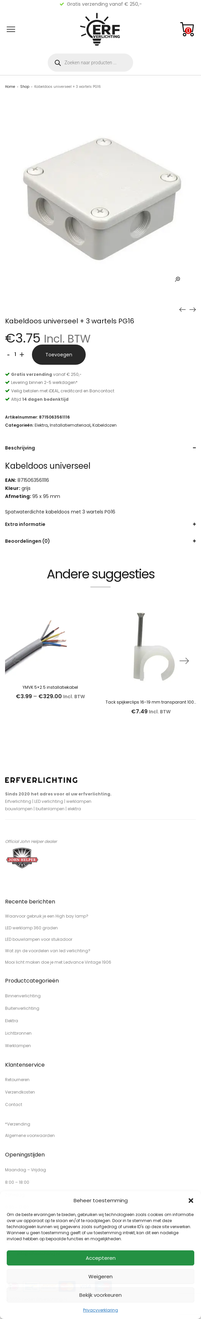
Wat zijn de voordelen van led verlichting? (47, 951)
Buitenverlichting (22, 1008)
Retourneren (17, 1079)
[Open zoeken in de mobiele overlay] (90, 62)
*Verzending (17, 1124)
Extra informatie (25, 524)
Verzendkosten (20, 1092)
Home (10, 86)
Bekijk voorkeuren (100, 1294)
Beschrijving (20, 447)
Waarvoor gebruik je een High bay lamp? (46, 916)
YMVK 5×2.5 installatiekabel (50, 687)
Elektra (41, 425)
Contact (13, 1104)
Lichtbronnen (18, 1033)
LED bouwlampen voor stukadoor (38, 939)
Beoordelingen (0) (27, 541)
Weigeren (100, 1276)
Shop (24, 86)
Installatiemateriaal (70, 425)
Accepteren (101, 1257)
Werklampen (18, 1045)
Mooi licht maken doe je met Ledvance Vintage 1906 (58, 962)
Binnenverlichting (23, 996)
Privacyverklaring (100, 1310)
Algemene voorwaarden (30, 1135)
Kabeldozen (104, 425)
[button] (191, 1200)
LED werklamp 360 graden (31, 928)
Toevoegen (58, 354)
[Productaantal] (15, 355)
